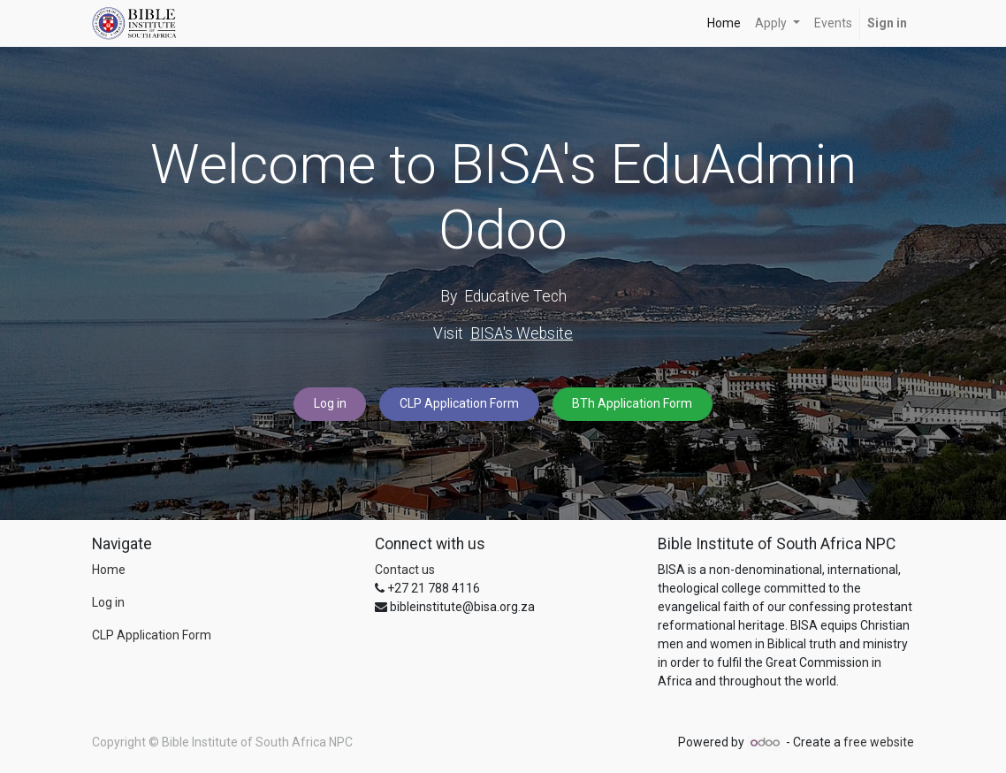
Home (109, 570)
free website (878, 742)
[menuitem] (724, 23)
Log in (330, 403)
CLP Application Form (459, 403)
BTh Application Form (632, 403)
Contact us (405, 570)
